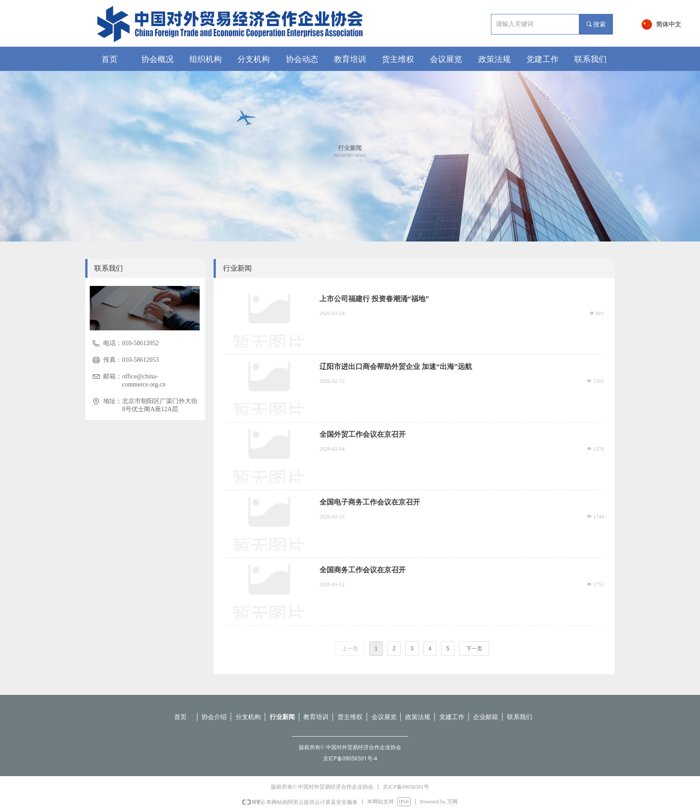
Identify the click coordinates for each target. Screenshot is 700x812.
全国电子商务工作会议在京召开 (369, 502)
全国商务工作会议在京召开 (362, 570)
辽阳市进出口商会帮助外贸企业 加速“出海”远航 (395, 366)
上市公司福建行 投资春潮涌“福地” (374, 299)
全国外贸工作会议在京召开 (362, 434)
